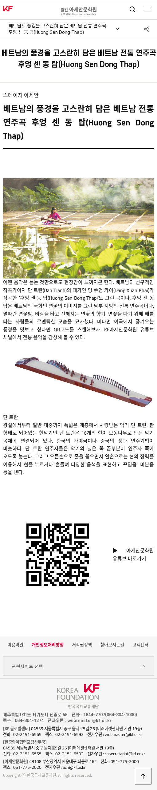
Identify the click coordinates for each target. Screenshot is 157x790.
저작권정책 (82, 645)
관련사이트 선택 (78, 666)
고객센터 (140, 645)
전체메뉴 (147, 9)
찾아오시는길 (112, 645)
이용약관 (15, 645)
